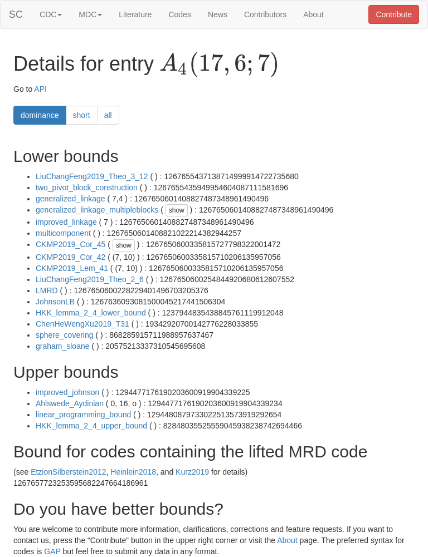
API (40, 89)
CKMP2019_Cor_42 (70, 257)
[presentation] (219, 64)
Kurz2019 (192, 471)
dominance (40, 115)
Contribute (394, 14)
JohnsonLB (55, 301)
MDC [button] (90, 14)
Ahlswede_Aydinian (70, 403)
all (108, 115)
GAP (52, 551)
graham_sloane (63, 346)
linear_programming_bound (83, 414)
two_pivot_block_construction (87, 187)
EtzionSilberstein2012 (68, 471)
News (217, 14)
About (313, 14)
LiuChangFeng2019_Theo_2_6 (90, 279)
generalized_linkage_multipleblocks (97, 209)
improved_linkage (66, 222)
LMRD (47, 290)
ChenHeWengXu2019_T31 (82, 323)
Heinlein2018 (133, 471)
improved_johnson (67, 392)
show (176, 210)
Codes (179, 14)
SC (16, 14)
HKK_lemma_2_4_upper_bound (91, 425)
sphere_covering (65, 335)
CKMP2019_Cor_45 (70, 244)
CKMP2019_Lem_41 (72, 268)
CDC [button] (51, 14)
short (81, 115)
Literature (135, 14)
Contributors (265, 14)
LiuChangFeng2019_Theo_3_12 (92, 176)
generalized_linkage (70, 198)
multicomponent (63, 233)
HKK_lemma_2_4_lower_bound (91, 312)
